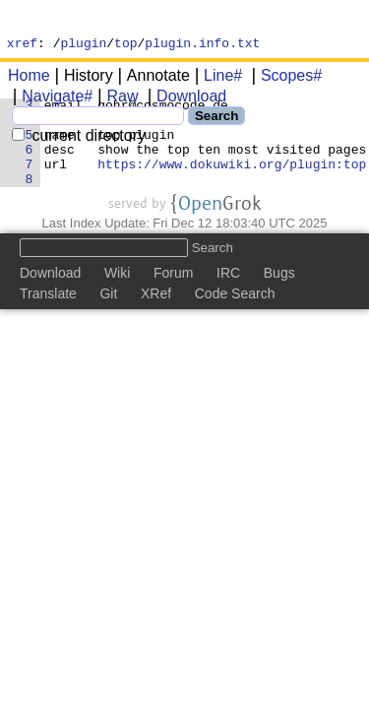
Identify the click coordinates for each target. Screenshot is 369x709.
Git (108, 317)
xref (22, 45)
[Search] (98, 118)
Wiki (117, 296)
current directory (79, 138)
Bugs (279, 296)
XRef (156, 317)
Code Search (235, 317)
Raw (115, 99)
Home (29, 78)
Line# (216, 78)
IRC (228, 296)
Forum (173, 296)
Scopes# (284, 78)
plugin (84, 45)
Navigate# (50, 99)
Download (184, 99)
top (125, 45)
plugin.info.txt (202, 45)
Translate (48, 317)
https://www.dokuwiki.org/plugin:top (232, 184)
